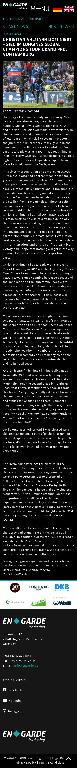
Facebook (12, 690)
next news (61, 26)
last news (15, 26)
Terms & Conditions (51, 763)
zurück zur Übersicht (25, 19)
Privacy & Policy (26, 763)
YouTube (12, 701)
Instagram (12, 711)
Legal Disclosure (63, 758)
